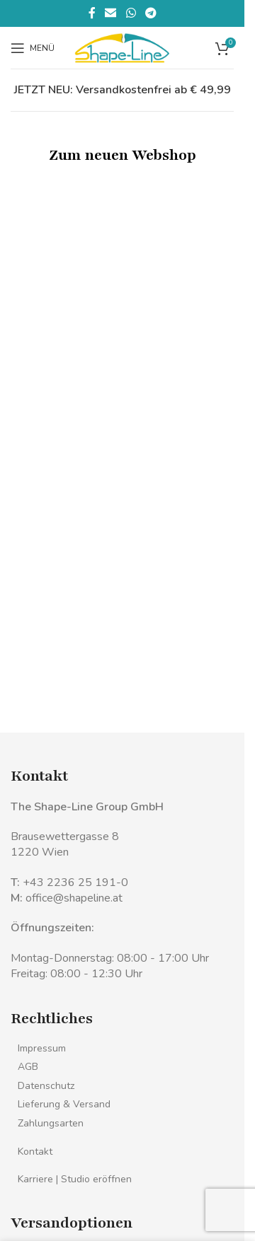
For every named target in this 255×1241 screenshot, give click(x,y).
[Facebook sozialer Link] (92, 13)
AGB (28, 1066)
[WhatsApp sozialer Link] (130, 13)
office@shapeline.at (74, 898)
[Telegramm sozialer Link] (150, 13)
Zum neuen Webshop (122, 155)
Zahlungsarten (51, 1123)
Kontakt (35, 1151)
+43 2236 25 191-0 (75, 882)
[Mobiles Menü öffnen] (33, 48)
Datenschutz (46, 1086)
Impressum (42, 1048)
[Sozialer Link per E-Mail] (111, 13)
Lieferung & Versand (64, 1104)
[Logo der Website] (122, 46)
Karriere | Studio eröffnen (75, 1179)
